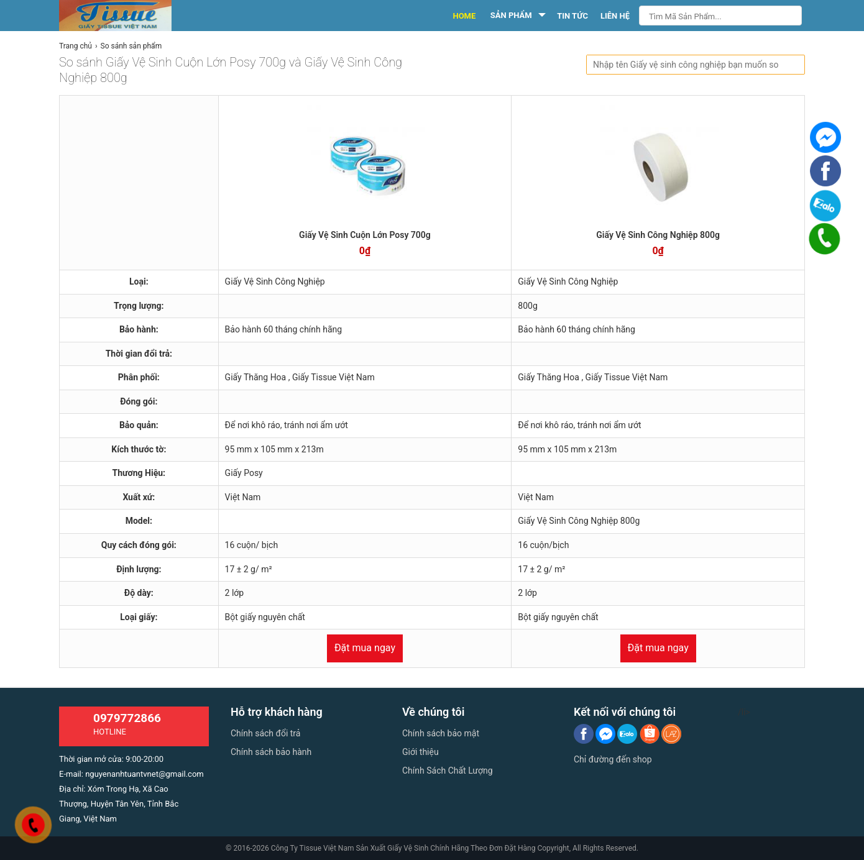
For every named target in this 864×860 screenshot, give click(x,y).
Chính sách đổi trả (265, 733)
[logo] (129, 15)
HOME (464, 16)
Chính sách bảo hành (271, 752)
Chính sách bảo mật (440, 733)
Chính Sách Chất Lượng (447, 770)
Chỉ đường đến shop (613, 759)
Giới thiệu (420, 752)
